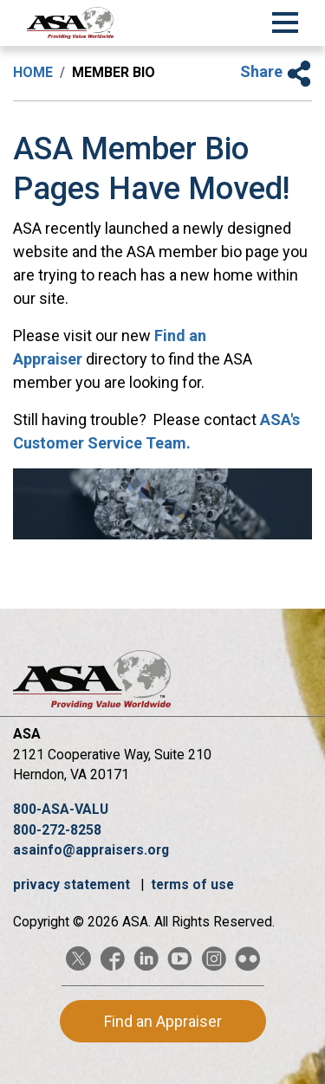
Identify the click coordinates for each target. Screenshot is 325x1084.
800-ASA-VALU (60, 809)
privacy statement (73, 884)
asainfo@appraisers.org (91, 850)
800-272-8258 (57, 830)
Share (276, 71)
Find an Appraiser (163, 1021)
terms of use (192, 884)
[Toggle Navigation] (285, 20)
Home (33, 72)
